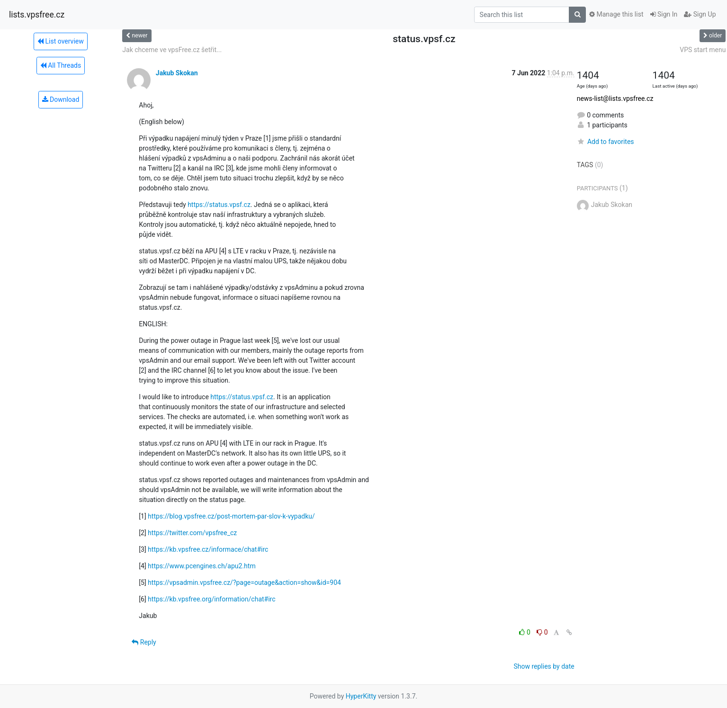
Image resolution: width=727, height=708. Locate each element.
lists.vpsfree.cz (36, 14)
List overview (60, 41)
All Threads (60, 65)
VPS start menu (703, 50)
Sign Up (700, 14)
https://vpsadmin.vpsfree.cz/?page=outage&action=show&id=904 (244, 582)
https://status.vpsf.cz (219, 204)
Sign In (664, 14)
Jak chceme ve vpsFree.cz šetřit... (172, 50)
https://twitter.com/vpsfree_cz (192, 533)
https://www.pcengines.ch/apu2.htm (202, 566)
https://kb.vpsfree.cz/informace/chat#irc (208, 549)
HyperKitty (361, 696)
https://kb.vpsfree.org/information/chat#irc (211, 599)
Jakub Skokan (177, 73)
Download (61, 99)
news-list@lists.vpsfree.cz (615, 98)
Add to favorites (605, 141)
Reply (144, 642)
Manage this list (616, 14)
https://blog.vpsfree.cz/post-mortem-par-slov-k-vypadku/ (231, 516)
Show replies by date (543, 666)
